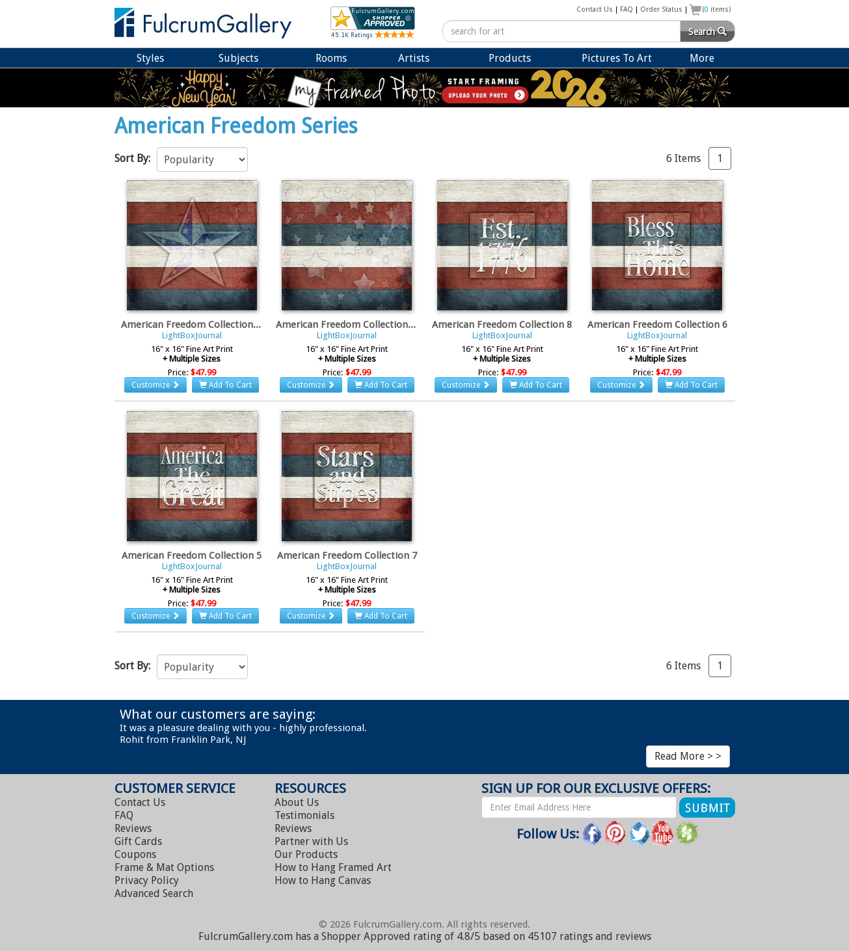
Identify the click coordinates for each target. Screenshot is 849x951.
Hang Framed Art (333, 867)
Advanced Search (154, 893)
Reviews (133, 828)
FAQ (626, 9)
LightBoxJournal (192, 335)
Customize (155, 385)
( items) (717, 9)
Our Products (306, 854)
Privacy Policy (147, 880)
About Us (297, 802)
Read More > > (687, 756)
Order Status (661, 9)
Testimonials (304, 815)
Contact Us (594, 9)
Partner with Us (311, 841)
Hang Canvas (323, 880)
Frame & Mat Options (164, 867)
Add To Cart (225, 385)
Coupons (135, 854)
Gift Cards (138, 841)
